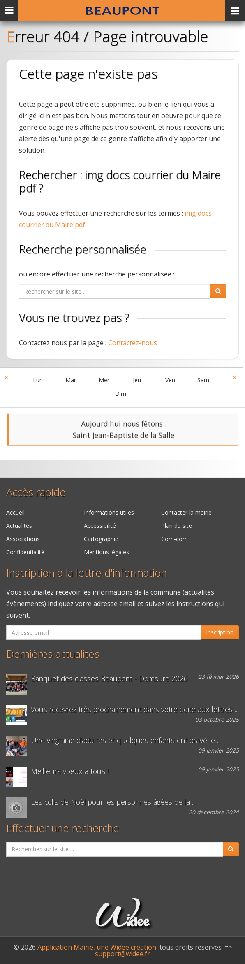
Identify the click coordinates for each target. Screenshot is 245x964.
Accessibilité (100, 526)
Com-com (174, 539)
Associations (23, 539)
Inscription (219, 632)
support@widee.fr (122, 953)
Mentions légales (106, 552)
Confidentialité (25, 552)
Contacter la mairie (186, 512)
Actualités (19, 526)
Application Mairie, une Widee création (96, 947)
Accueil (15, 512)
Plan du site (176, 526)
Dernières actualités (52, 654)
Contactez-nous (132, 342)
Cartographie (101, 539)
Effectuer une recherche (62, 828)
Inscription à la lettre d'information (86, 573)
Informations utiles (109, 512)
